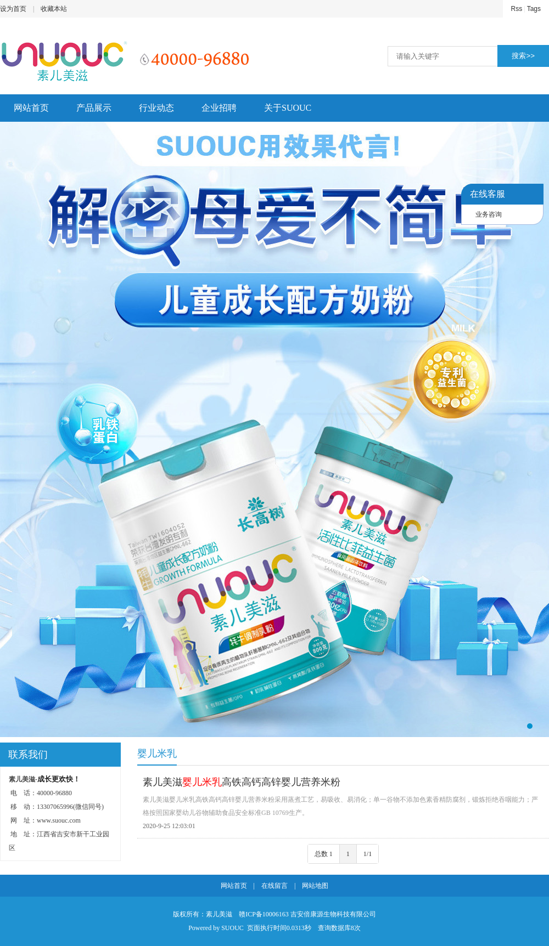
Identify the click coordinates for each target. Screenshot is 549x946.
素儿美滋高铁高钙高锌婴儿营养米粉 (241, 782)
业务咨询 (488, 214)
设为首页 (13, 9)
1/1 (367, 854)
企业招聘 (219, 107)
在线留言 (274, 886)
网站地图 (315, 886)
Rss (517, 9)
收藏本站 (54, 9)
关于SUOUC (287, 107)
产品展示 (93, 107)
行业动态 (156, 107)
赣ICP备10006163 (264, 914)
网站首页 (31, 107)
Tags (534, 9)
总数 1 (324, 854)
